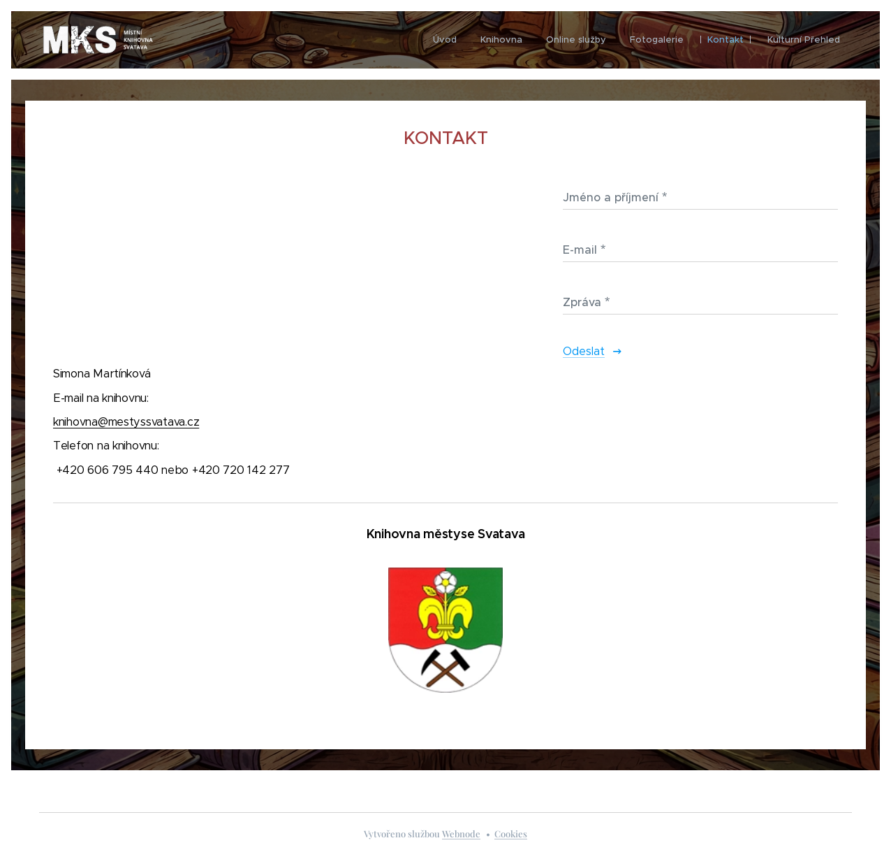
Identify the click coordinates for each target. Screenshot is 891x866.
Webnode (461, 833)
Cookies (510, 833)
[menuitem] (445, 39)
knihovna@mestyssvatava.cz (126, 421)
